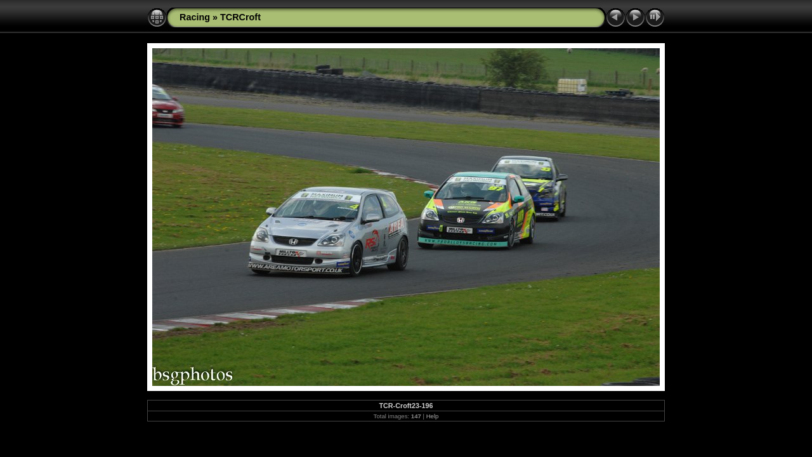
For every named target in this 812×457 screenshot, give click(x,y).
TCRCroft (240, 17)
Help (432, 416)
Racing (195, 17)
